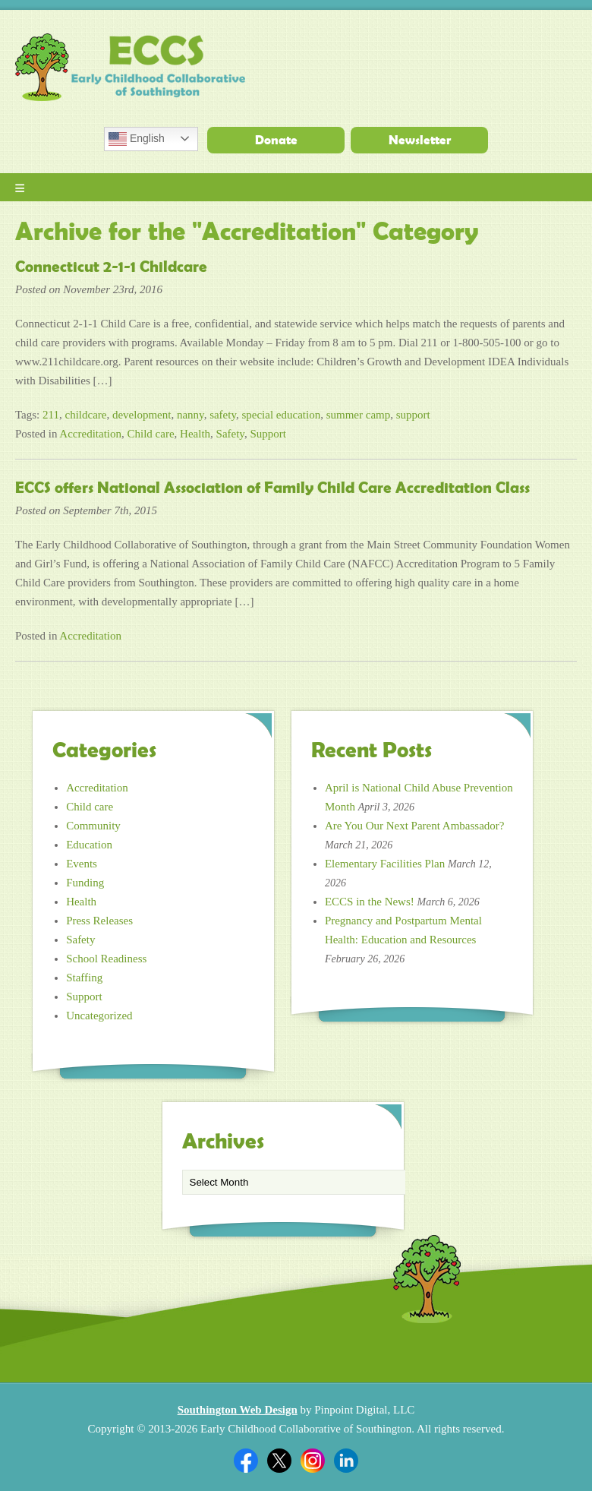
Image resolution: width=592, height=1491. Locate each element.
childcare (85, 415)
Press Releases (99, 921)
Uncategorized (99, 1015)
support (413, 415)
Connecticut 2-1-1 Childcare (111, 266)
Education (89, 845)
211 (51, 415)
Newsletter (420, 139)
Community (93, 826)
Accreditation (90, 434)
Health (195, 434)
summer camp (358, 415)
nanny (190, 415)
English (137, 139)
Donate (276, 139)
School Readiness (106, 958)
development (141, 415)
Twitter (279, 1460)
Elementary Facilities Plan (385, 864)
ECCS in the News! (369, 902)
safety (222, 415)
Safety (230, 434)
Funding (85, 883)
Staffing (84, 977)
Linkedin (346, 1460)
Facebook (246, 1460)
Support (268, 434)
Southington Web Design (238, 1410)
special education (280, 415)
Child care (151, 434)
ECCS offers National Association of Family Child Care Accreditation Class (272, 488)
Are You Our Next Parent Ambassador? (415, 826)
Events (81, 864)
